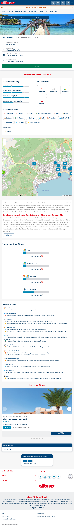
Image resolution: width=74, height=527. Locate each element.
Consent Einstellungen (9, 519)
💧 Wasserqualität (9, 370)
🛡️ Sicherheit (8, 319)
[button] (2, 170)
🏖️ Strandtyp (7, 308)
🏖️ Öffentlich (8, 113)
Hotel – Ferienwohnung (23, 37)
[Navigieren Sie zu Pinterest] (49, 476)
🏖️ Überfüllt (20, 113)
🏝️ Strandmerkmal (9, 327)
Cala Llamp (7, 449)
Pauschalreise (8, 37)
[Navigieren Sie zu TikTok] (58, 476)
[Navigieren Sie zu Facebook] (40, 476)
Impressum (40, 513)
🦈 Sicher (30, 113)
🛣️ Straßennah (19, 118)
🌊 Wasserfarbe (8, 364)
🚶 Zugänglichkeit (9, 345)
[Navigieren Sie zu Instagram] (45, 476)
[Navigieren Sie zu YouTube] (54, 476)
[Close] (72, 7)
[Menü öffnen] (72, 2)
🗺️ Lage (6, 335)
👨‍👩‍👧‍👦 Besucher (7, 376)
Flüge (36, 37)
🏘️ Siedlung (7, 118)
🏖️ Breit (56, 113)
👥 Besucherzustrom (10, 313)
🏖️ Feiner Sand (51, 118)
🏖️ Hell (41, 118)
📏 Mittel (65, 113)
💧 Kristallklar (20, 122)
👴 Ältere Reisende (33, 122)
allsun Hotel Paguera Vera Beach (15, 419)
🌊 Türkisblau (8, 122)
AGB (3, 513)
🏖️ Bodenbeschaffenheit (11, 351)
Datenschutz (5, 516)
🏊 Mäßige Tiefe (64, 118)
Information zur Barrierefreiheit (46, 516)
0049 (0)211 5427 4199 (37, 508)
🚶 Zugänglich (31, 118)
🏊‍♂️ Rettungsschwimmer (43, 113)
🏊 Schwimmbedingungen (12, 358)
